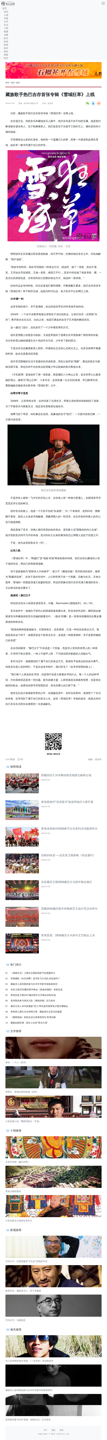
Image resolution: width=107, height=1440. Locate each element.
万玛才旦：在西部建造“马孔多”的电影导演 (26, 1261)
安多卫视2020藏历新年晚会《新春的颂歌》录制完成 (36, 989)
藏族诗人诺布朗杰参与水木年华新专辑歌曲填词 (34, 984)
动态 (12, 83)
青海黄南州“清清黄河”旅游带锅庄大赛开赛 (67, 802)
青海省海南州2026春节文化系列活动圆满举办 (69, 828)
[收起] (103, 3)
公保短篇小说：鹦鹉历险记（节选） (23, 1121)
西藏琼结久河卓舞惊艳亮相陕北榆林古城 (66, 775)
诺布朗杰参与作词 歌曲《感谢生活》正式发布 (28, 1419)
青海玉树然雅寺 (13, 1191)
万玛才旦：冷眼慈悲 (15, 1320)
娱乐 (18, 83)
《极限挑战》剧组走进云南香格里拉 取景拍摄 (33, 1017)
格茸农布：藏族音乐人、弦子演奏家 (23, 1290)
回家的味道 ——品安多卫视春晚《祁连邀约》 (68, 855)
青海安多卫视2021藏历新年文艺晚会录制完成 (33, 995)
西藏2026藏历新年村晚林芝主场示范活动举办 (69, 908)
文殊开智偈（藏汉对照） (17, 1162)
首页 (7, 83)
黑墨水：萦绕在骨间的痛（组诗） (22, 1092)
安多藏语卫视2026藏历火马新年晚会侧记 (66, 882)
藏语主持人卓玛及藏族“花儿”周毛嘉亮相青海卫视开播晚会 (39, 1006)
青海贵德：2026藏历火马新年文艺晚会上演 (68, 935)
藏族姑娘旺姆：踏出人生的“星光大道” (29, 1022)
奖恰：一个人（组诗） (16, 1062)
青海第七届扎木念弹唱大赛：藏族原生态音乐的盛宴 (36, 1011)
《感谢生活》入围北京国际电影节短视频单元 (33, 973)
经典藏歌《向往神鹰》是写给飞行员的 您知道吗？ (35, 978)
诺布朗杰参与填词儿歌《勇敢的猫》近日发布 (33, 1000)
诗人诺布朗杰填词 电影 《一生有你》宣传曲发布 (29, 1361)
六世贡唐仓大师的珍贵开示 (18, 1220)
